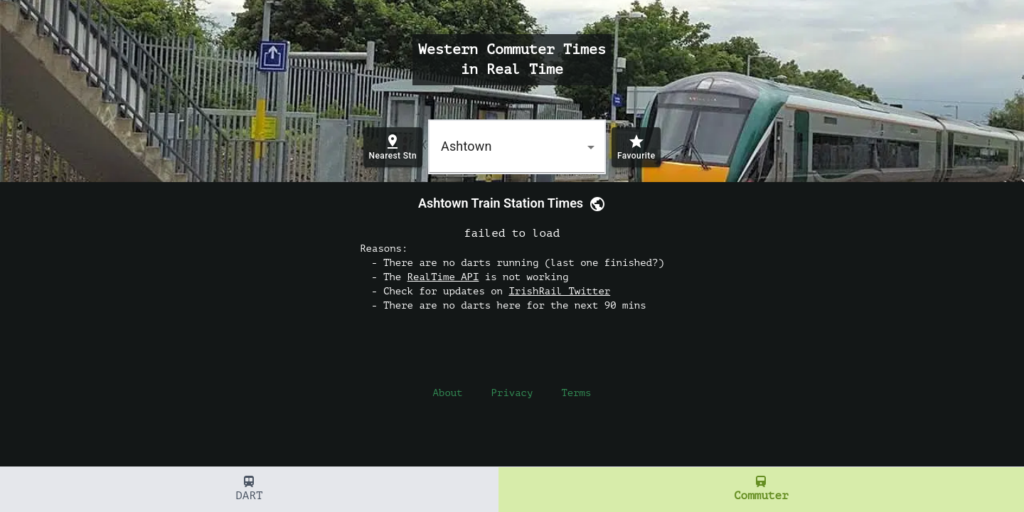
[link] (594, 203)
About (448, 393)
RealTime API (443, 277)
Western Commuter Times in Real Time (512, 59)
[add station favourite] (636, 147)
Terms (576, 393)
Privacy (512, 393)
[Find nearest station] (392, 147)
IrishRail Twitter (559, 291)
